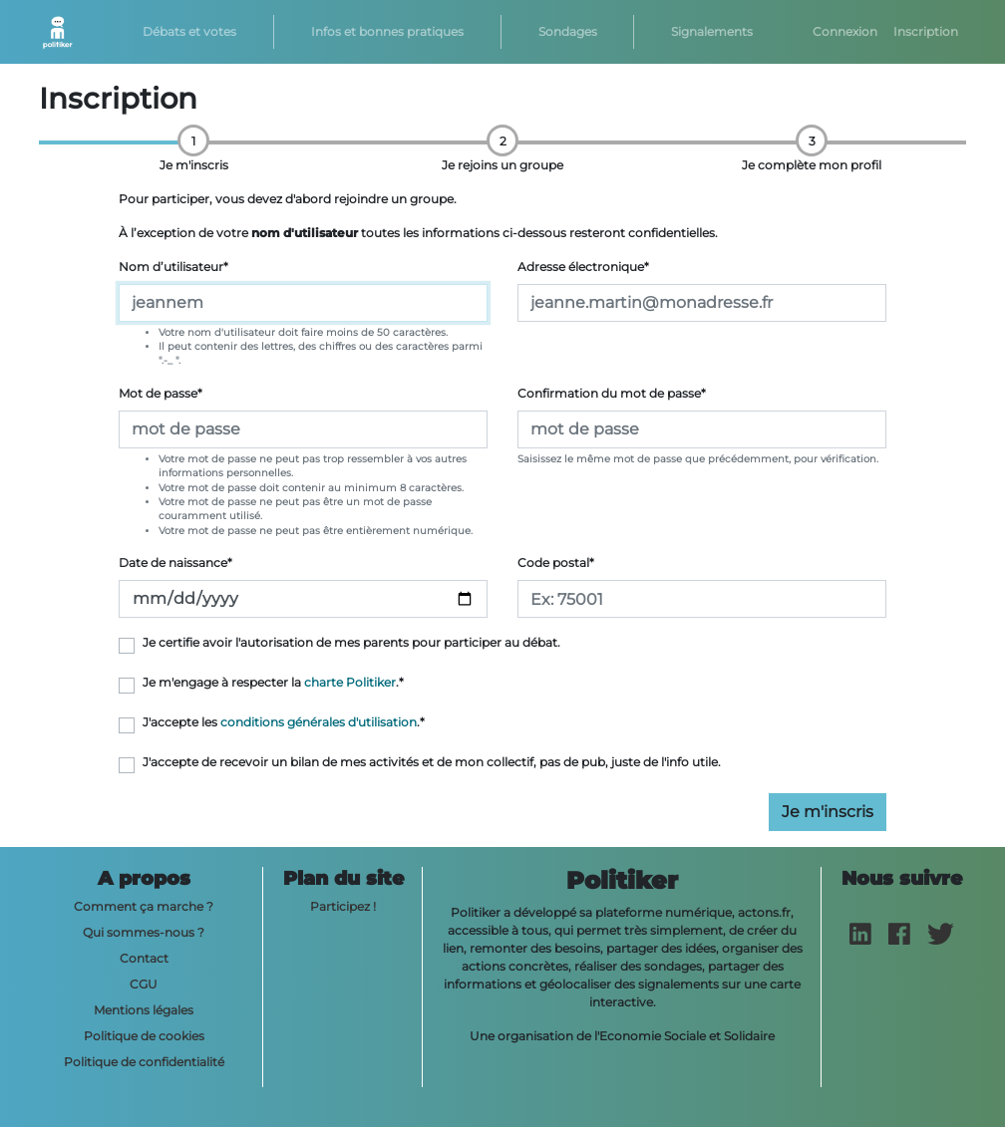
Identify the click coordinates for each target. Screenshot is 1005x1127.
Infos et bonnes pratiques (387, 31)
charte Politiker (350, 682)
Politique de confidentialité (144, 1061)
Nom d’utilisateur (173, 266)
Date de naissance (175, 562)
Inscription (925, 31)
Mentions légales (143, 1009)
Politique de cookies (144, 1035)
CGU (144, 984)
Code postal (555, 562)
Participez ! (343, 906)
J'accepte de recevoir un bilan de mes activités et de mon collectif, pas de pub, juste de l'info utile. (432, 761)
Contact (144, 958)
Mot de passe (160, 393)
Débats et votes (189, 31)
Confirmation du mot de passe (611, 393)
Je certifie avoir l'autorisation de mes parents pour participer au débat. (351, 642)
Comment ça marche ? (143, 906)
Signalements (712, 31)
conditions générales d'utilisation (318, 721)
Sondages (567, 31)
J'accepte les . (284, 721)
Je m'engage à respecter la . (273, 682)
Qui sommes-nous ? (143, 932)
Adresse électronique (583, 266)
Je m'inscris (827, 811)
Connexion (845, 31)
